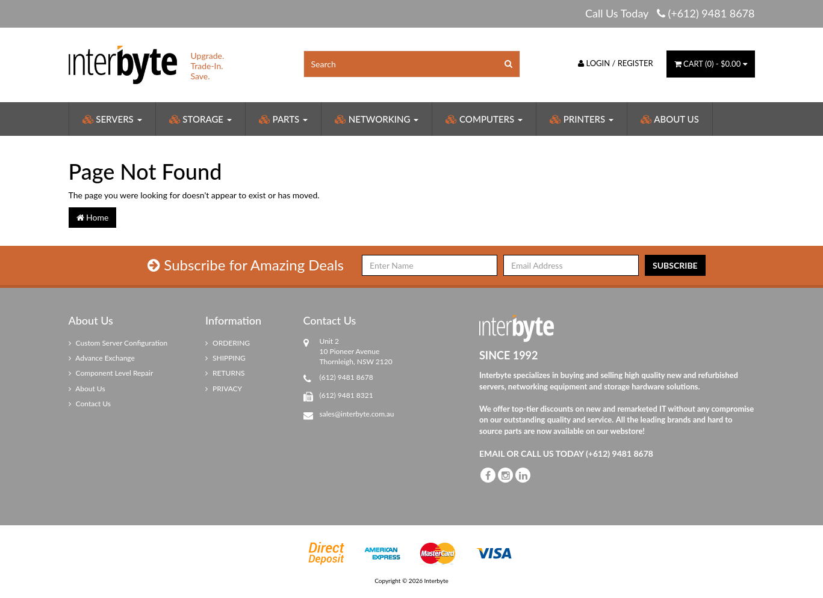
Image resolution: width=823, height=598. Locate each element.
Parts (283, 119)
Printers (581, 119)
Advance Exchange (102, 357)
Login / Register (615, 63)
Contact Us (90, 403)
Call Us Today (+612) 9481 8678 (670, 13)
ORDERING (227, 342)
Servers (112, 119)
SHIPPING (225, 357)
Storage (200, 119)
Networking (376, 119)
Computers (484, 119)
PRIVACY (223, 388)
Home (92, 217)
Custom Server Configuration (118, 342)
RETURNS (225, 372)
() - (710, 64)
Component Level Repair (111, 372)
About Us (670, 119)
